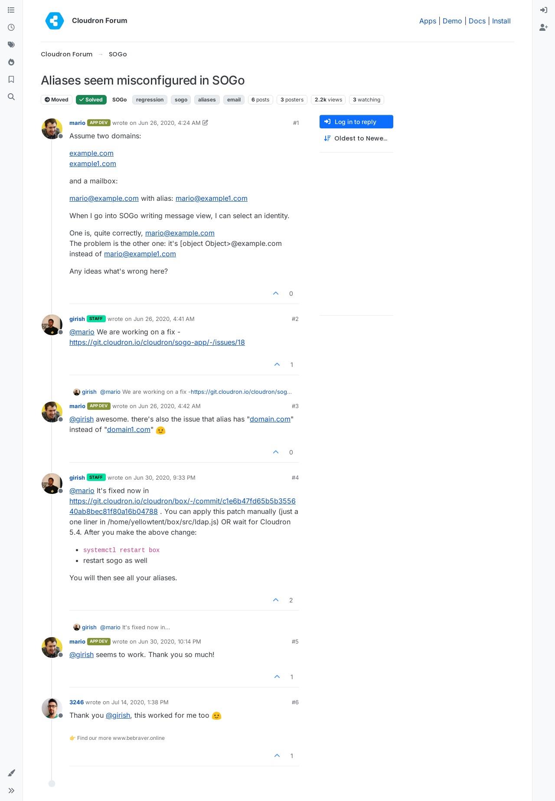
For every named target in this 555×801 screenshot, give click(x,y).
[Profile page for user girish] (52, 324)
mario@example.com (104, 198)
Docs (477, 20)
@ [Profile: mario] (82, 331)
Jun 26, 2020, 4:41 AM (164, 318)
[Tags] (11, 45)
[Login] (544, 10)
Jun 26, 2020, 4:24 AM (169, 122)
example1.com (92, 163)
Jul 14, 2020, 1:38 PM (140, 702)
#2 (295, 318)
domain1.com (128, 429)
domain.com (270, 419)
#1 (296, 122)
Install (501, 20)
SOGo (119, 99)
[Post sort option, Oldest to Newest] (356, 138)
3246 (76, 702)
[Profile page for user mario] (52, 128)
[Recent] (11, 28)
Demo (452, 20)
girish (77, 318)
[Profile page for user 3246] (52, 708)
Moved (57, 99)
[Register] (544, 28)
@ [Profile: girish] (81, 419)
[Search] (11, 97)
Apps (427, 20)
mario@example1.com (212, 198)
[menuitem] (544, 10)
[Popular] (11, 62)
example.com (91, 153)
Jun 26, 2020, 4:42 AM (169, 405)
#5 (295, 641)
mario (77, 122)
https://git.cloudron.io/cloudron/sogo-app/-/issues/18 (157, 342)
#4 (295, 477)
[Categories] (11, 10)
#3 (295, 405)
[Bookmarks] (11, 80)
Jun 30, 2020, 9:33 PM (165, 477)
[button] (11, 773)
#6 (295, 702)
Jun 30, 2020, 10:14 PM (169, 641)
